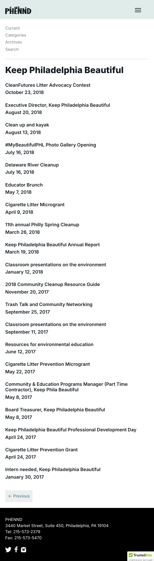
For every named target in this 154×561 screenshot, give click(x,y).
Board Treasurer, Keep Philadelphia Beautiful (55, 409)
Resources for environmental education (49, 344)
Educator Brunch (24, 185)
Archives (13, 42)
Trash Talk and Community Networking (48, 304)
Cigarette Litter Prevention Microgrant (47, 364)
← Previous (19, 496)
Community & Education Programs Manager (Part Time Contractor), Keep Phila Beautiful (66, 386)
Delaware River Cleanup (32, 165)
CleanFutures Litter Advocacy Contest (47, 85)
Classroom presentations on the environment (55, 264)
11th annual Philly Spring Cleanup (42, 224)
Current (12, 28)
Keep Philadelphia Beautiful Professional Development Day (71, 429)
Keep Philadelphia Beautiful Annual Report (52, 244)
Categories (15, 35)
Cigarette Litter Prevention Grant (41, 450)
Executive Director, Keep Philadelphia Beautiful (57, 105)
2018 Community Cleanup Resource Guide (52, 284)
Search (12, 49)
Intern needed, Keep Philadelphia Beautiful (53, 469)
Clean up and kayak (27, 125)
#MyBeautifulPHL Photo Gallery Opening (50, 145)
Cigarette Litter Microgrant (35, 204)
